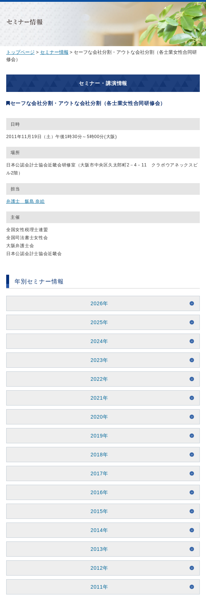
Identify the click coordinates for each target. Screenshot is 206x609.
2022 (96, 379)
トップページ (20, 52)
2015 (96, 511)
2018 (96, 454)
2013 (96, 549)
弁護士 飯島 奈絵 (25, 201)
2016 (96, 492)
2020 (96, 417)
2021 (96, 398)
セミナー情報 (54, 52)
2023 (96, 360)
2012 (96, 568)
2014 (96, 530)
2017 (96, 473)
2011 (96, 587)
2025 (96, 322)
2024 (96, 341)
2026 (96, 303)
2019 (96, 436)
